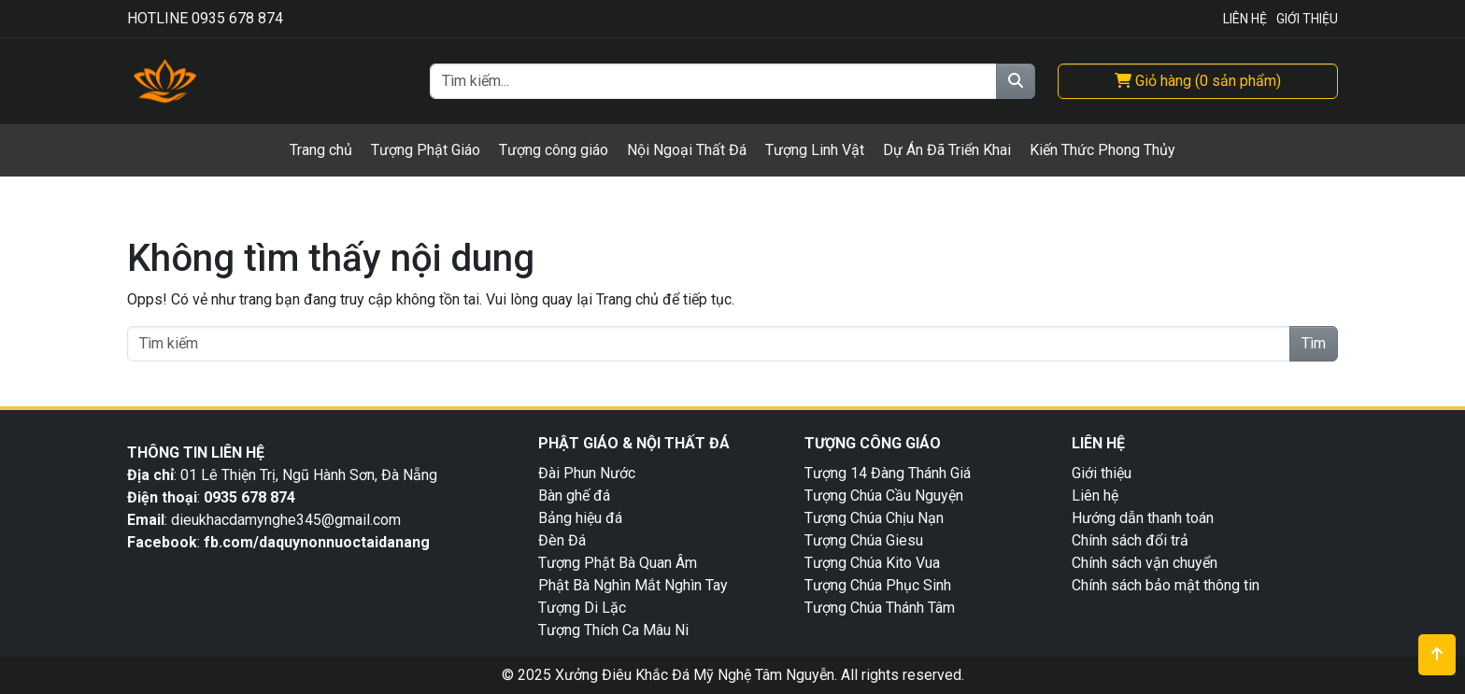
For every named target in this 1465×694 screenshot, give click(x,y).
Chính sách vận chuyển (1144, 563)
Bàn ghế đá (574, 495)
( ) (1198, 81)
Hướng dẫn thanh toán (1143, 518)
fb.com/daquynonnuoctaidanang (319, 542)
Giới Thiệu (1307, 18)
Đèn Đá (562, 540)
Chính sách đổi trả (1130, 540)
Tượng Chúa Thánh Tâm (879, 607)
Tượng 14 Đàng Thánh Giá (887, 473)
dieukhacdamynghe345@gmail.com (286, 520)
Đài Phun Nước (586, 473)
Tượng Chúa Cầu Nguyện (883, 495)
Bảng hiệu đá (580, 518)
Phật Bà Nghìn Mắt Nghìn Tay (633, 585)
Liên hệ (1095, 495)
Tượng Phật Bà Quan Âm (617, 563)
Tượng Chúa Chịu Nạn (874, 518)
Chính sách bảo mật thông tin (1165, 585)
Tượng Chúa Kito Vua (872, 563)
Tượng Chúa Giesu (863, 540)
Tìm (1313, 343)
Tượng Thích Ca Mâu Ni (613, 630)
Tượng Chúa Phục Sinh (877, 585)
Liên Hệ (1245, 18)
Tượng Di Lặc (582, 607)
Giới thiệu (1101, 473)
